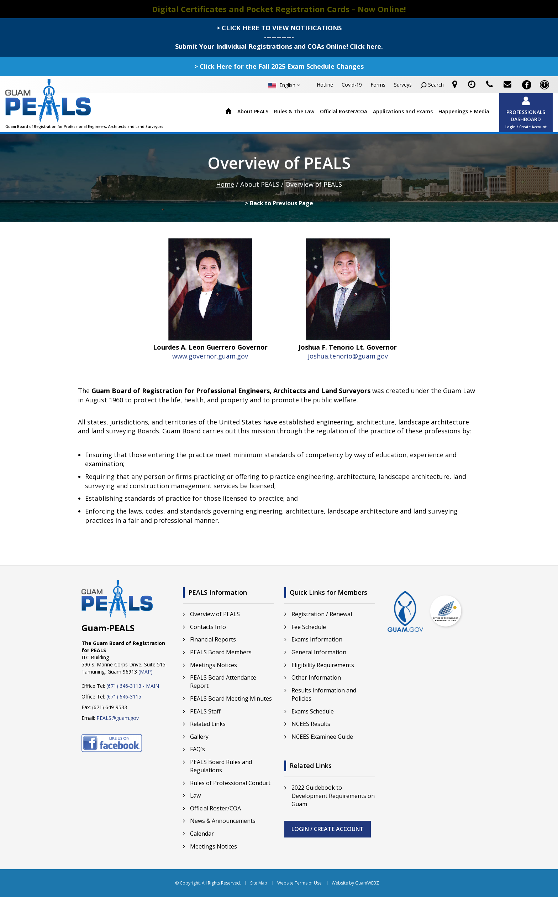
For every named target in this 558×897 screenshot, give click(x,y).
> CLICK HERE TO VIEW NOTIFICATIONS (279, 28)
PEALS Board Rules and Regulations (221, 766)
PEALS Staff (205, 711)
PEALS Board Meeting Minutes (231, 698)
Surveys (403, 84)
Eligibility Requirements (322, 665)
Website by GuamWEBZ (355, 883)
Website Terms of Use (299, 883)
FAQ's (197, 749)
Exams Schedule (312, 711)
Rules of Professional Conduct (230, 783)
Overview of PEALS (215, 614)
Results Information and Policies (323, 694)
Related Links (208, 724)
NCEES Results (310, 724)
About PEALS (252, 111)
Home (229, 112)
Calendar (202, 833)
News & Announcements (223, 821)
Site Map (258, 883)
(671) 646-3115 (123, 696)
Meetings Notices (213, 665)
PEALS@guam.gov (117, 718)
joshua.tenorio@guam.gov (348, 356)
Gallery (199, 737)
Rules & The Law (294, 111)
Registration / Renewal (321, 614)
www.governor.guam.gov (210, 356)
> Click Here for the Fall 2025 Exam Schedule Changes (279, 66)
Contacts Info (208, 627)
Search (432, 85)
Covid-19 (352, 84)
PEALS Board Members (221, 652)
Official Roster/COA (343, 111)
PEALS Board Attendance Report (223, 682)
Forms (377, 84)
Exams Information (316, 639)
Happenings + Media (463, 111)
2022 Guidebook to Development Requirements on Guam (333, 796)
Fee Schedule (308, 627)
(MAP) (145, 671)
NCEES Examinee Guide (322, 737)
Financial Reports (213, 639)
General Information (318, 652)
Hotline (325, 84)
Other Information (316, 677)
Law (195, 795)
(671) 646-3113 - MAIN (132, 685)
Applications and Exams (403, 111)
